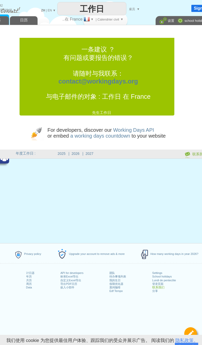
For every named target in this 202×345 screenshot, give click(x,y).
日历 (24, 20)
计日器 (30, 272)
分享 (155, 290)
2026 (75, 154)
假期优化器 (116, 283)
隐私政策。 (186, 340)
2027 (89, 154)
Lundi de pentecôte (164, 280)
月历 (29, 280)
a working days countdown (100, 136)
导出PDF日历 (68, 283)
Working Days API (133, 130)
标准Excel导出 (69, 276)
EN (50, 10)
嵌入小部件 (67, 287)
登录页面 (157, 283)
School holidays (162, 276)
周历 (29, 283)
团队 (112, 272)
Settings (157, 272)
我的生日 (115, 280)
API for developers (71, 272)
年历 (29, 276)
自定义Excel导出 (70, 280)
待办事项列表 (117, 276)
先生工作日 (101, 112)
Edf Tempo (116, 290)
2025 (61, 154)
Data (29, 287)
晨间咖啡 (115, 287)
